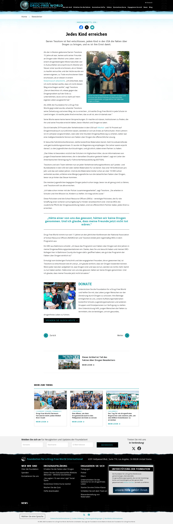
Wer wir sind (67, 7)
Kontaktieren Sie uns (30, 476)
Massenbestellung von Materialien (90, 495)
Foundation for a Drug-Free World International (55, 459)
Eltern (83, 476)
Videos (109, 7)
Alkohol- (101, 127)
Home (24, 16)
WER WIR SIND (29, 466)
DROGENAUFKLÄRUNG (55, 466)
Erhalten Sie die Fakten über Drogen (59, 469)
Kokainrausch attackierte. (54, 80)
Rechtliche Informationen (113, 518)
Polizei (83, 472)
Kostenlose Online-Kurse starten (57, 484)
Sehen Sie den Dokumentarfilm (60, 473)
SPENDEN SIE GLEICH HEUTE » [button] (62, 320)
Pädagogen (85, 469)
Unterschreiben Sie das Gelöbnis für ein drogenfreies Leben (93, 481)
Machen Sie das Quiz (52, 487)
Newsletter (37, 16)
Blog (150, 7)
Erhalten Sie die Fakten (81, 7)
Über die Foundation (29, 469)
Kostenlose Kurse (119, 7)
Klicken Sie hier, (129, 482)
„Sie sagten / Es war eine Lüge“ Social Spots (59, 479)
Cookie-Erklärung (78, 518)
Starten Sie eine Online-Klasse (93, 487)
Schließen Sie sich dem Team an (94, 491)
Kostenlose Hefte (98, 7)
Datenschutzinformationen (60, 518)
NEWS (24, 503)
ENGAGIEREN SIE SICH (92, 466)
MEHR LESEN (88, 365)
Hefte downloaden (51, 491)
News (146, 7)
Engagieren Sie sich (135, 7)
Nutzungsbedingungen (94, 518)
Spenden (25, 472)
